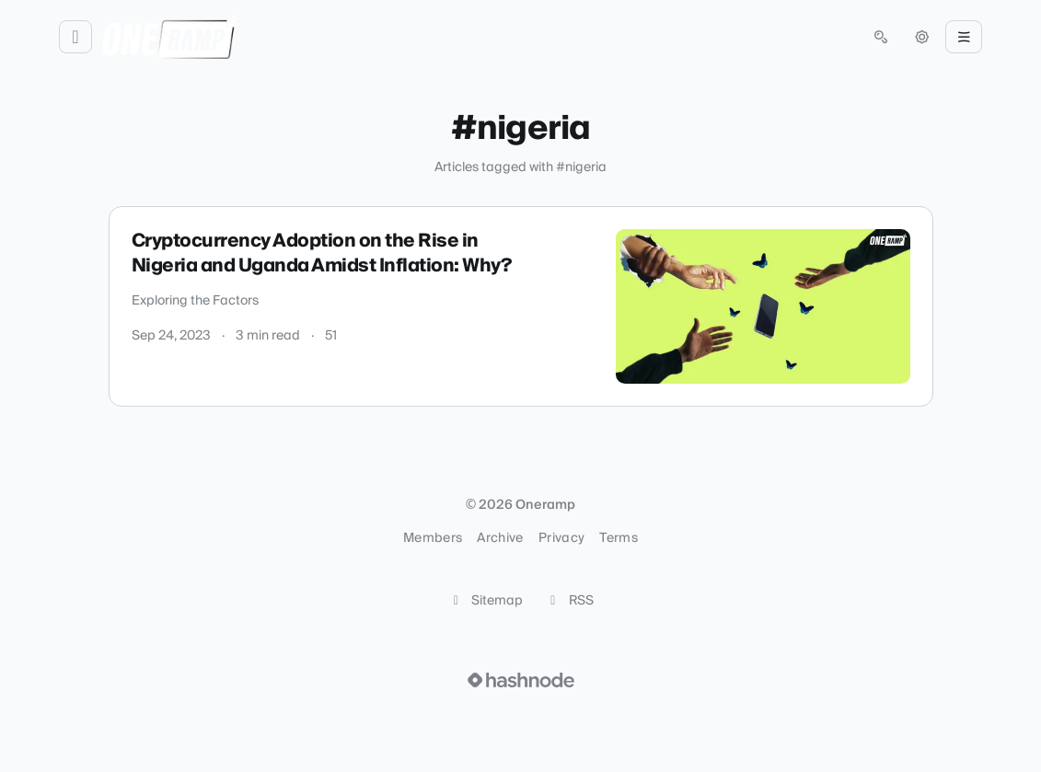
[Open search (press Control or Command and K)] (880, 36)
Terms (618, 538)
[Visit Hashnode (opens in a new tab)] (521, 680)
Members (432, 538)
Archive (500, 538)
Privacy (561, 538)
